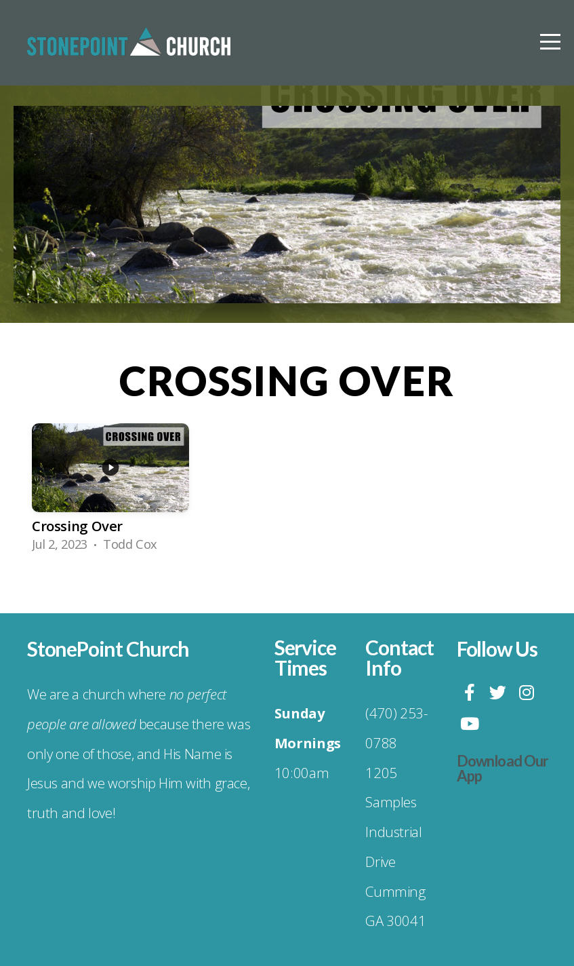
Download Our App (502, 768)
